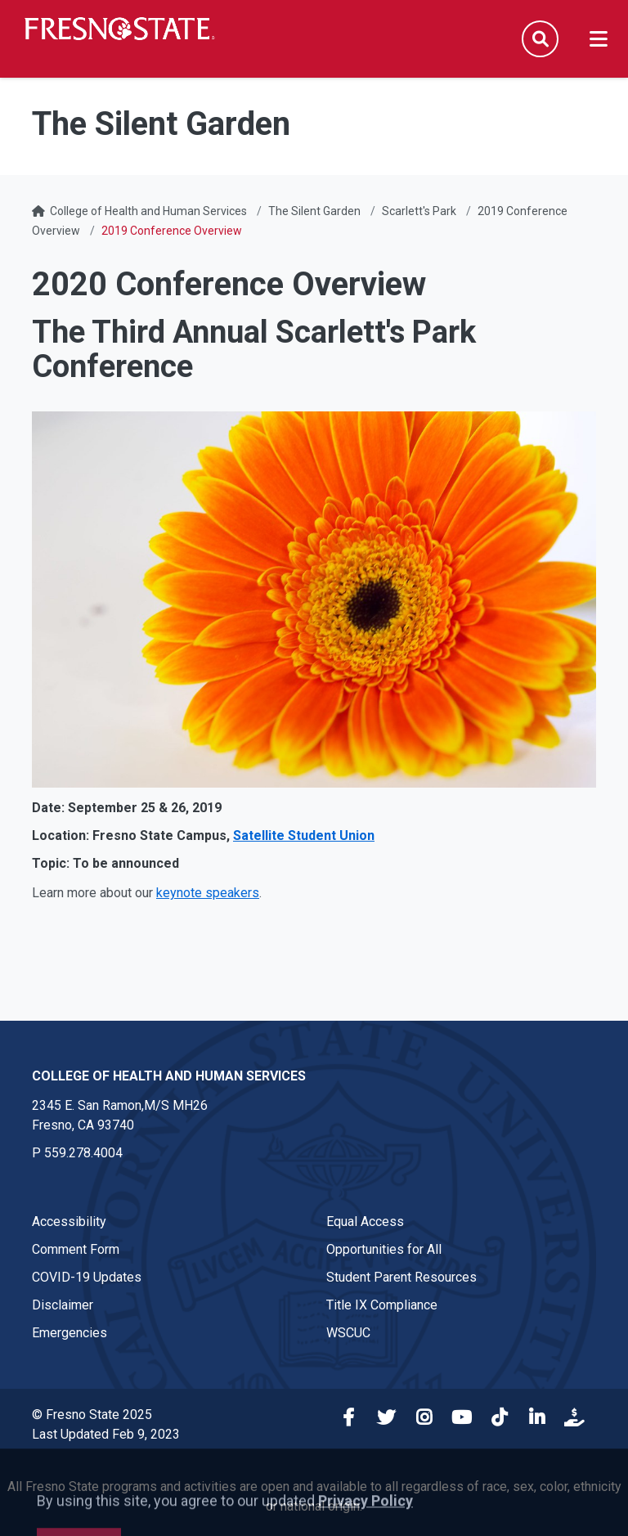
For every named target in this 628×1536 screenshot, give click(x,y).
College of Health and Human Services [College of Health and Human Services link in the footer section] (169, 1076)
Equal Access (365, 1221)
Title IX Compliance (381, 1305)
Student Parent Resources (401, 1277)
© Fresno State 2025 (92, 1414)
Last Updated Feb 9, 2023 (106, 1434)
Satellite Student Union (304, 835)
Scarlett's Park (419, 211)
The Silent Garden (314, 211)
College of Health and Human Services (148, 211)
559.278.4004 (83, 1153)
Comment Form (75, 1249)
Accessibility (69, 1221)
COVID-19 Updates (86, 1277)
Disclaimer (62, 1305)
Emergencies (69, 1333)
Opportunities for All (384, 1249)
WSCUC (348, 1333)
